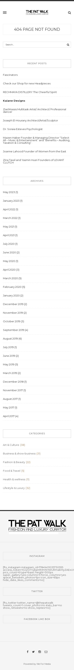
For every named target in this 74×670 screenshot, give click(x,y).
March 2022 (10, 217)
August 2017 (10, 398)
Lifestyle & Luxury (14, 487)
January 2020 (11, 295)
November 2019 (13, 312)
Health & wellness (14, 479)
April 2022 (9, 209)
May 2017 (8, 407)
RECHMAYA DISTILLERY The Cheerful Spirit (30, 92)
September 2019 (13, 329)
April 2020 (9, 269)
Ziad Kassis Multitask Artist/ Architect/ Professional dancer (34, 110)
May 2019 (8, 364)
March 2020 (10, 278)
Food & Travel (11, 470)
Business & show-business (19, 453)
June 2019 (9, 355)
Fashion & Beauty (14, 462)
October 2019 (11, 321)
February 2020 (12, 286)
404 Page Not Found (37, 29)
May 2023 (9, 192)
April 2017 (9, 416)
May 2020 (9, 261)
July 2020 (9, 243)
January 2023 (11, 200)
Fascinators (10, 74)
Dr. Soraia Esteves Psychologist (23, 129)
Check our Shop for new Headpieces (27, 83)
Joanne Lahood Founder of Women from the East (34, 151)
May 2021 (8, 226)
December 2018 (13, 381)
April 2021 (9, 235)
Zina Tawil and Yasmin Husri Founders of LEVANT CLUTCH (33, 161)
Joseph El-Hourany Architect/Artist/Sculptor (30, 120)
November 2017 (13, 390)
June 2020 (9, 252)
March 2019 (10, 373)
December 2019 (13, 304)
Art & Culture (11, 444)
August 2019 (10, 338)
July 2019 (8, 347)
